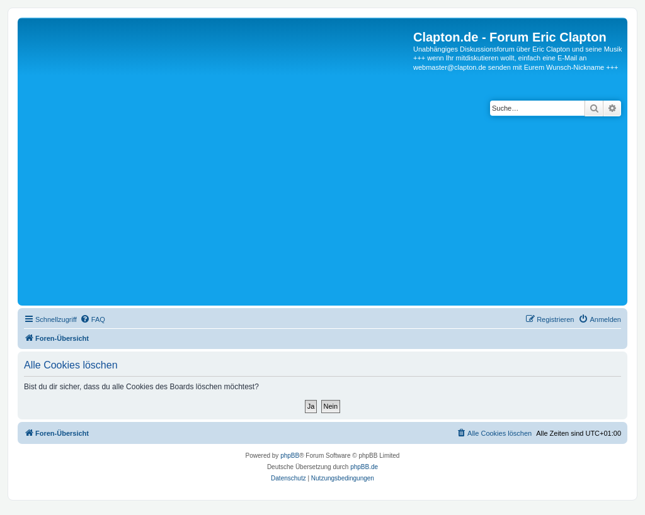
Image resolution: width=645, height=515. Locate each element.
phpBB (289, 455)
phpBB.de (364, 466)
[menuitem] (92, 319)
